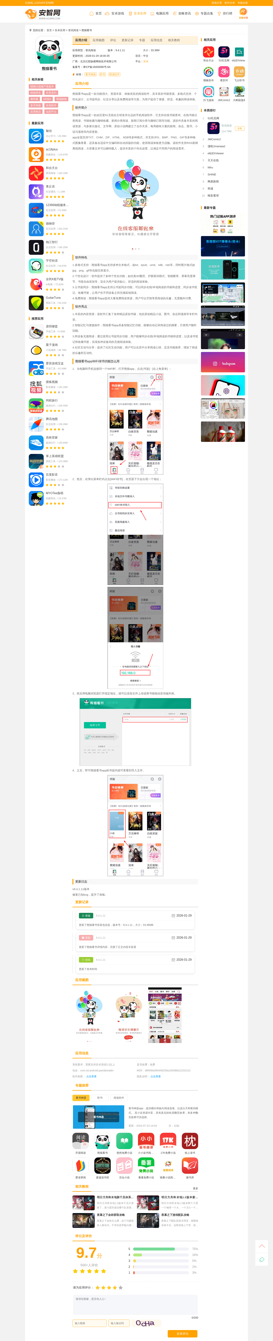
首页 (95, 13)
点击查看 (155, 1076)
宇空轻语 (52, 260)
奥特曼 (34, 99)
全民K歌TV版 (55, 279)
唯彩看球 (213, 195)
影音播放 (51, 387)
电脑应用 (159, 13)
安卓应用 (136, 13)
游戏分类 (217, 2)
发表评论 (182, 1333)
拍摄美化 (51, 154)
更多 (195, 1188)
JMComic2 (214, 139)
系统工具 (51, 303)
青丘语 (50, 186)
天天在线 (213, 160)
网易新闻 (213, 181)
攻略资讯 (181, 13)
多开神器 (35, 105)
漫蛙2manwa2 (216, 146)
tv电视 (49, 284)
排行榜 (224, 13)
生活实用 (51, 210)
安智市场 (241, 13)
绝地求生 (35, 92)
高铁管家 (52, 437)
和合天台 (52, 167)
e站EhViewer (216, 153)
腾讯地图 (52, 419)
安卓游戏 (114, 13)
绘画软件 (51, 105)
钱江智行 (52, 242)
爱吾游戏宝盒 (55, 363)
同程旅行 (52, 400)
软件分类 (230, 2)
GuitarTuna (53, 297)
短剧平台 (51, 111)
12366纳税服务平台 (57, 205)
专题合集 (243, 2)
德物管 (50, 223)
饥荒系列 (51, 92)
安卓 (145, 61)
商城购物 (61, 99)
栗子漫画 (52, 344)
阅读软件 (114, 74)
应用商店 (35, 111)
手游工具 (51, 331)
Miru (210, 167)
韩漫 (210, 188)
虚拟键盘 (52, 326)
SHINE (212, 174)
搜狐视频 (52, 381)
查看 (240, 128)
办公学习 (51, 136)
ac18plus (52, 149)
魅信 (49, 130)
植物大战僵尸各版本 (42, 86)
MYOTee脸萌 (54, 493)
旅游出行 (51, 405)
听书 (102, 74)
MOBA (47, 99)
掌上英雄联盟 (55, 456)
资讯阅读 (73, 30)
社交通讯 (51, 191)
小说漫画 (51, 350)
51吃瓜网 (213, 118)
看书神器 (90, 74)
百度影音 (52, 474)
